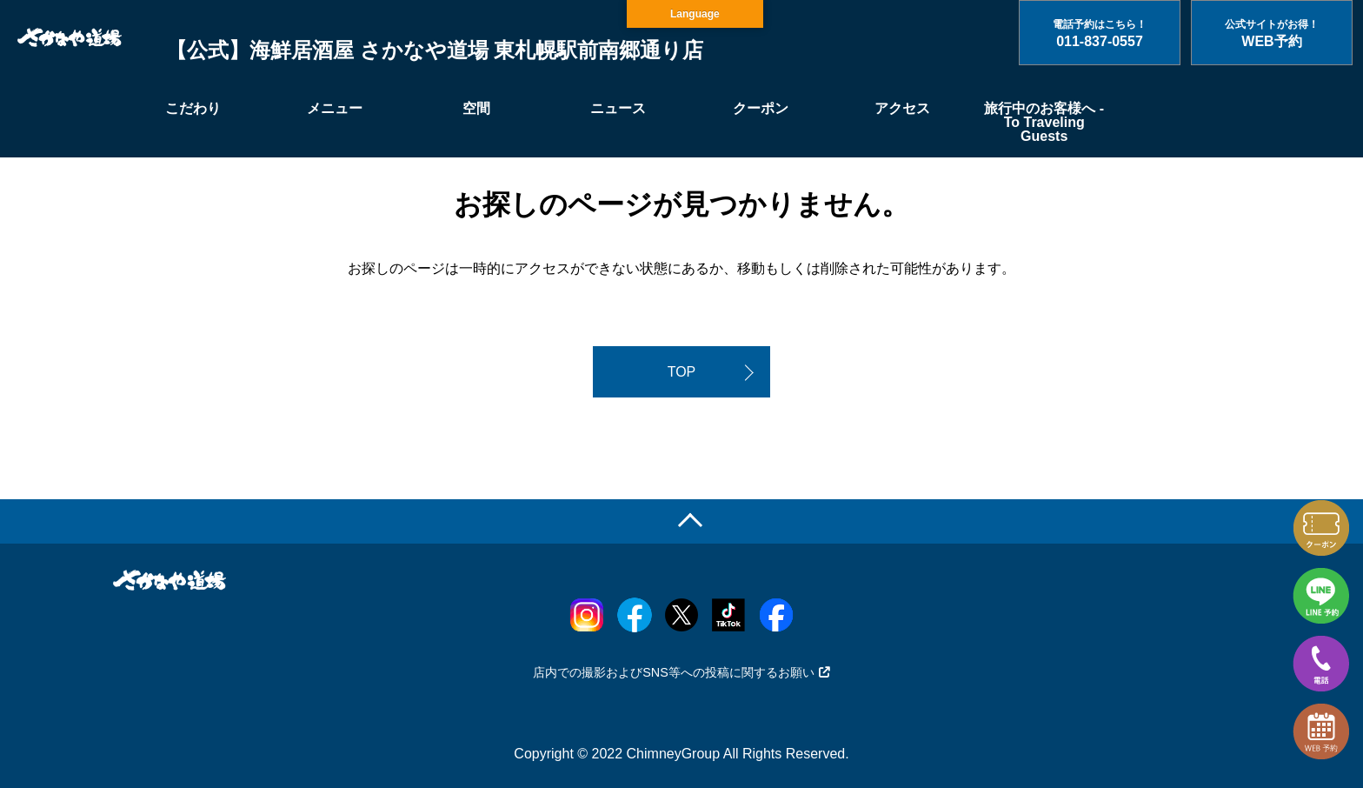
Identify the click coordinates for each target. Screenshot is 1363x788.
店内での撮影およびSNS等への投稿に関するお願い (681, 672)
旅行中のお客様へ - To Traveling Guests (1044, 122)
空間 (476, 108)
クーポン (760, 108)
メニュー (334, 108)
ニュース (618, 108)
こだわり (193, 108)
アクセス (902, 108)
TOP (682, 371)
